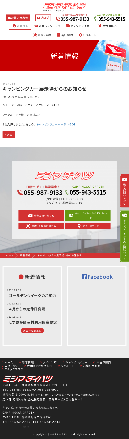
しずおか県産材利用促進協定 (33, 322)
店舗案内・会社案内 (39, 366)
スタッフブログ (14, 369)
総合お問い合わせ (41, 215)
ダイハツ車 (50, 362)
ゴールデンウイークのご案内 (32, 295)
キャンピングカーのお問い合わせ (124, 239)
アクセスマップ (88, 226)
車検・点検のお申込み (41, 226)
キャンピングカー (79, 26)
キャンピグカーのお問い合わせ (88, 216)
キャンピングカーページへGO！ (56, 124)
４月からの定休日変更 (27, 308)
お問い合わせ (19, 18)
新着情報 (20, 26)
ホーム (9, 255)
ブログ (45, 18)
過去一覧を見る (32, 330)
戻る (8, 134)
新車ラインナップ (47, 26)
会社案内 (64, 35)
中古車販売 (107, 26)
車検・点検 (42, 35)
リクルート (87, 35)
